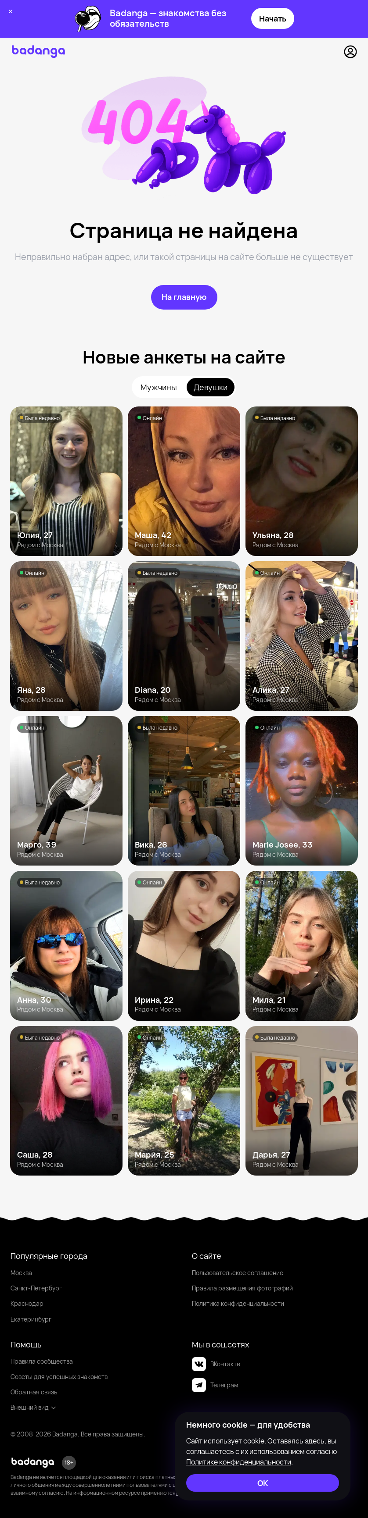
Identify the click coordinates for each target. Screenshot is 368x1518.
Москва (21, 1273)
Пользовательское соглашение (237, 1273)
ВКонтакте (216, 1364)
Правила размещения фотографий (242, 1288)
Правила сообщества (42, 1361)
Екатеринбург (31, 1319)
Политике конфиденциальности (238, 1462)
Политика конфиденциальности (238, 1303)
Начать (272, 18)
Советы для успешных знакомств (59, 1376)
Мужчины (159, 387)
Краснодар (27, 1303)
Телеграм (215, 1385)
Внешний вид (34, 1407)
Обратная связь (34, 1392)
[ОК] (262, 1483)
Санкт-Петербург (36, 1288)
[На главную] (184, 297)
